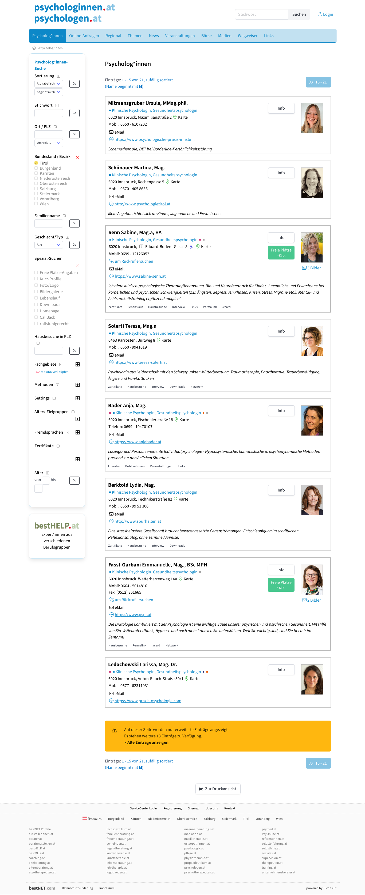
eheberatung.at (39, 863)
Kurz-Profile (50, 279)
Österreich (92, 819)
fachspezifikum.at (119, 829)
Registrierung (172, 808)
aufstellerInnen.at (41, 834)
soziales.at (269, 853)
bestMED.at (36, 853)
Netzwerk (196, 387)
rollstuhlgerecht (54, 324)
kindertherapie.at (118, 853)
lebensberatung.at (119, 863)
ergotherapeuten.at (42, 872)
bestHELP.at (37, 848)
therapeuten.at (272, 863)
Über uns (212, 808)
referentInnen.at (273, 839)
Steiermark (50, 194)
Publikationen (135, 466)
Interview (178, 307)
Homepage (49, 311)
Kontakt (229, 808)
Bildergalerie (51, 292)
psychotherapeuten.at (199, 872)
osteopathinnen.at (197, 843)
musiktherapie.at (195, 839)
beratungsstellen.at (42, 843)
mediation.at (193, 834)
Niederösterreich (55, 178)
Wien (44, 204)
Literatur (114, 466)
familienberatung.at (120, 834)
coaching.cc (37, 858)
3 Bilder (311, 268)
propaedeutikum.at (197, 863)
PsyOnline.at (270, 834)
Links (194, 307)
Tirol (44, 163)
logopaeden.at (117, 872)
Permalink (210, 307)
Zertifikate (115, 307)
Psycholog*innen (51, 48)
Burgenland (50, 168)
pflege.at (190, 853)
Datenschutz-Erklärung (77, 888)
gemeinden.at (116, 843)
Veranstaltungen (161, 466)
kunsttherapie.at (118, 858)
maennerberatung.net (199, 829)
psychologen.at (194, 867)
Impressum (107, 888)
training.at (269, 867)
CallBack (47, 317)
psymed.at (269, 829)
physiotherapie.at (196, 858)
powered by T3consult (321, 888)
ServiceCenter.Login (143, 808)
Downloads (50, 304)
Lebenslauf (50, 298)
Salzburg (48, 189)
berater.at (35, 839)
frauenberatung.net (120, 839)
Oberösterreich (53, 183)
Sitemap (193, 808)
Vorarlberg (49, 199)
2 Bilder (311, 600)
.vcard (226, 307)
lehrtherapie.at (117, 867)
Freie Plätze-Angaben (59, 272)
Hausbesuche (157, 307)
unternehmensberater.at (278, 872)
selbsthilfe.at (271, 848)
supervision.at (271, 858)
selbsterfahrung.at (274, 843)
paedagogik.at (194, 848)
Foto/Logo (49, 285)
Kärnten (47, 173)
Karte (180, 117)
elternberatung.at (41, 867)
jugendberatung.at (119, 848)
